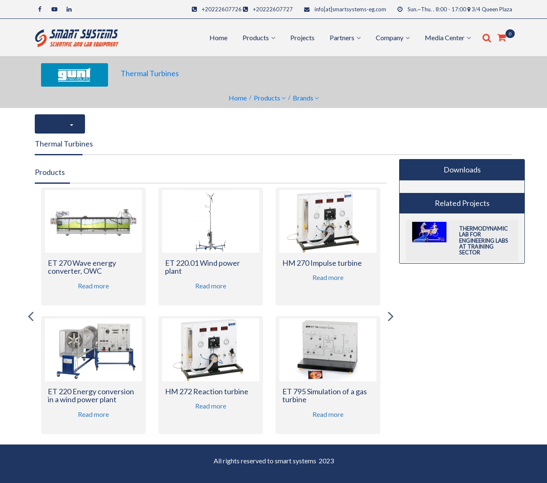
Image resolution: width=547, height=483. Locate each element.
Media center (444, 37)
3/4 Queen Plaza (492, 9)
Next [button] (391, 316)
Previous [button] (30, 316)
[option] (93, 316)
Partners (342, 37)
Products (267, 98)
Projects (302, 37)
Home (218, 37)
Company (389, 37)
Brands (303, 98)
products (256, 37)
